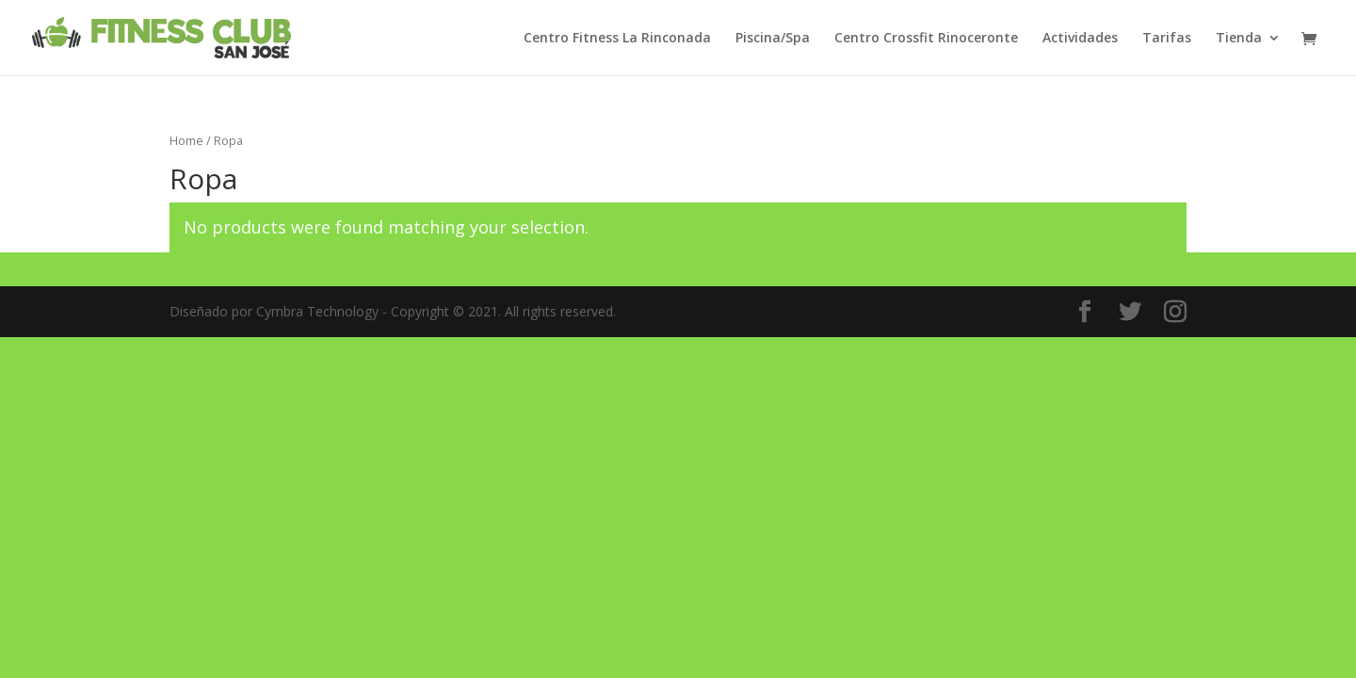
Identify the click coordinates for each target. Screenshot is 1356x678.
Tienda (1239, 38)
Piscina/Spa (772, 38)
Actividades (1080, 38)
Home (186, 140)
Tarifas (1166, 38)
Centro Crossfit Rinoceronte (926, 38)
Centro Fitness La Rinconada (617, 38)
